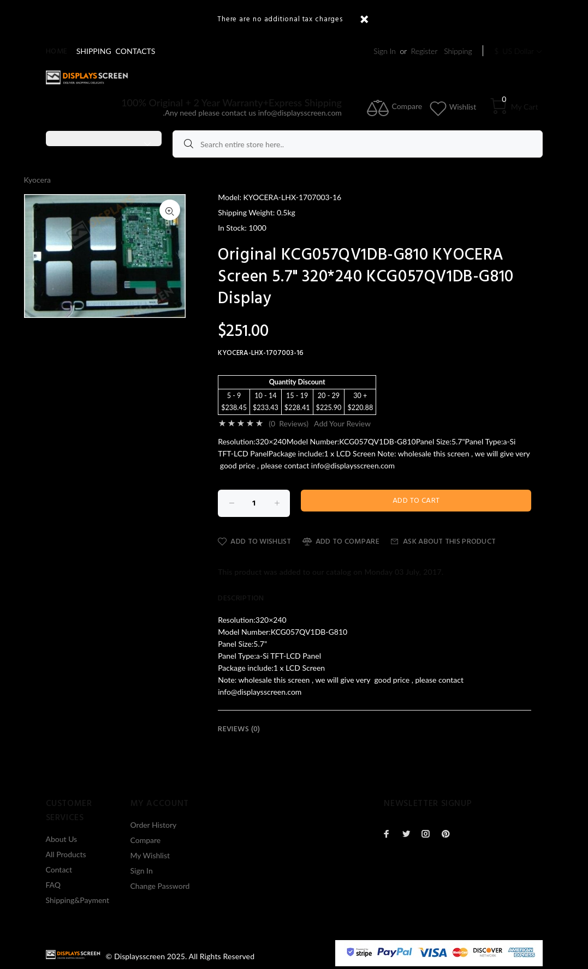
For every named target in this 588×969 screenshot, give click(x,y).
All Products (66, 854)
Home (57, 51)
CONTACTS (136, 51)
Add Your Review (342, 423)
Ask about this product (443, 541)
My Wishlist (150, 855)
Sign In (384, 51)
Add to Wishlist (254, 541)
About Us (62, 839)
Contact (59, 869)
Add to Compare (340, 541)
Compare (145, 840)
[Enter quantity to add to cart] (254, 503)
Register (424, 51)
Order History (153, 824)
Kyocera (37, 179)
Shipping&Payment (78, 900)
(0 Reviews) (288, 423)
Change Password (160, 885)
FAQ (53, 884)
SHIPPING (93, 51)
